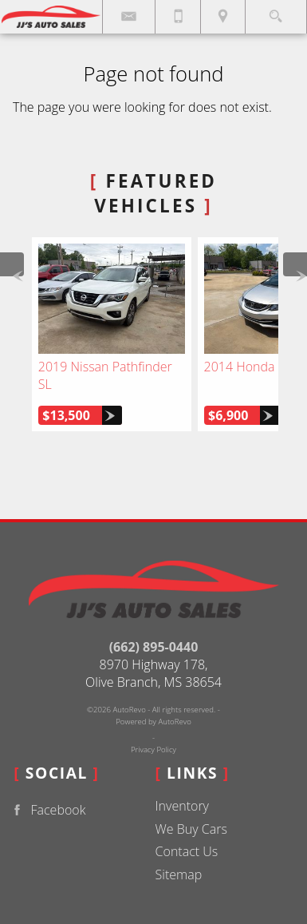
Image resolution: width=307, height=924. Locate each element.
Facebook (46, 810)
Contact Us (186, 851)
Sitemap (179, 874)
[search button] (275, 11)
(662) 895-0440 (154, 647)
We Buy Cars (191, 829)
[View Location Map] (223, 17)
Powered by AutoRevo (153, 721)
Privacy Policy (153, 749)
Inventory (182, 806)
